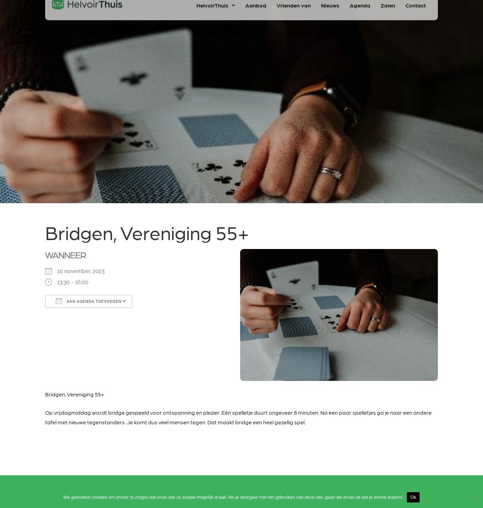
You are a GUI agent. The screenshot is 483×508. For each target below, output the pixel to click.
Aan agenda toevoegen (89, 301)
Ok (413, 497)
